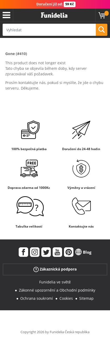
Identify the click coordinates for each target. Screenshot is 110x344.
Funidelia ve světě (55, 281)
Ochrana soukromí (36, 298)
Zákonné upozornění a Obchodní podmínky (57, 290)
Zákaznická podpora (55, 269)
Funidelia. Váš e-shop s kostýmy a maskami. (54, 15)
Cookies (66, 298)
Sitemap (86, 298)
